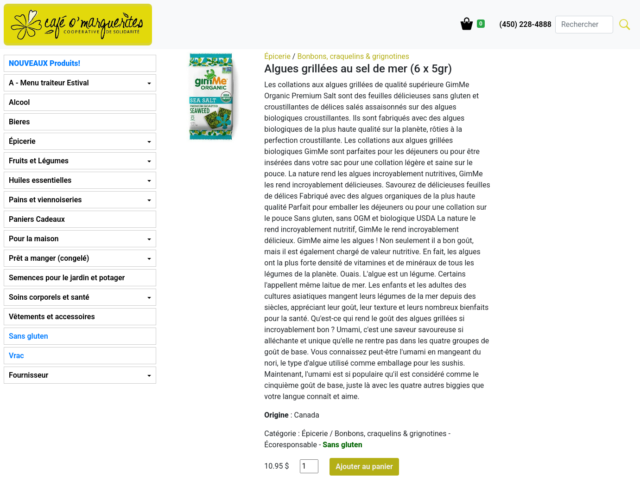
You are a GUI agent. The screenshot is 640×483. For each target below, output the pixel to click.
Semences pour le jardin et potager (67, 277)
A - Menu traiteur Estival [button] (49, 82)
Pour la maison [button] (33, 238)
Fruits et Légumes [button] (39, 160)
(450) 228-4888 (525, 24)
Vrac (16, 355)
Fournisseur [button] (28, 375)
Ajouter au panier (364, 466)
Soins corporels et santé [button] (49, 297)
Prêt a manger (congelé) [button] (49, 258)
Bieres (19, 121)
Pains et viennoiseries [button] (45, 199)
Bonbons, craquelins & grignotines (353, 56)
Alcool (19, 102)
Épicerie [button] (22, 141)
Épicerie (278, 56)
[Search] (584, 24)
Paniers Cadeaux (37, 219)
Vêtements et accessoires (52, 316)
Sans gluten (28, 336)
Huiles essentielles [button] (40, 180)
